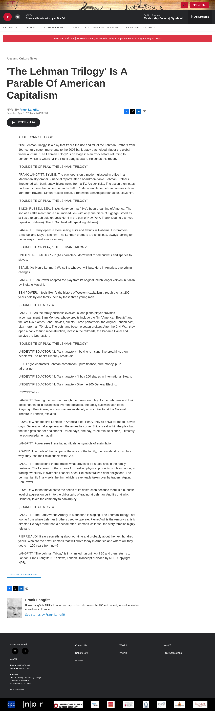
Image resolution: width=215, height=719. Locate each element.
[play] (7, 24)
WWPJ (123, 653)
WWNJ (123, 660)
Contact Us (81, 653)
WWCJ (167, 653)
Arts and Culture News (22, 66)
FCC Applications (173, 660)
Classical (10, 35)
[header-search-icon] (186, 9)
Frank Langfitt (29, 117)
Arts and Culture (139, 35)
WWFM (13, 667)
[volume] (17, 24)
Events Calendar (106, 35)
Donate (203, 9)
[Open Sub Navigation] (20, 35)
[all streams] (200, 24)
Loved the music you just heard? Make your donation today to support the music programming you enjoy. (107, 46)
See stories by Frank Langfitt (45, 622)
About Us (79, 35)
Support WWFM (55, 35)
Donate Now (81, 660)
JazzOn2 (31, 35)
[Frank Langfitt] (14, 615)
